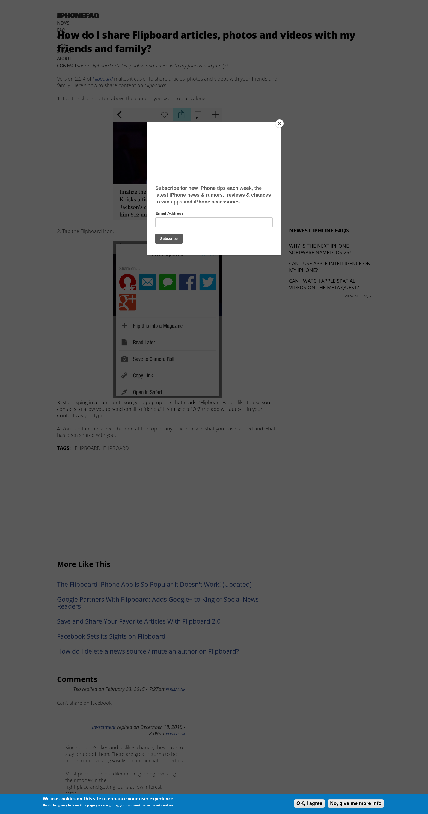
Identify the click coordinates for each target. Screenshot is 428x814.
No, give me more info (355, 803)
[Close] (279, 123)
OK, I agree (309, 803)
